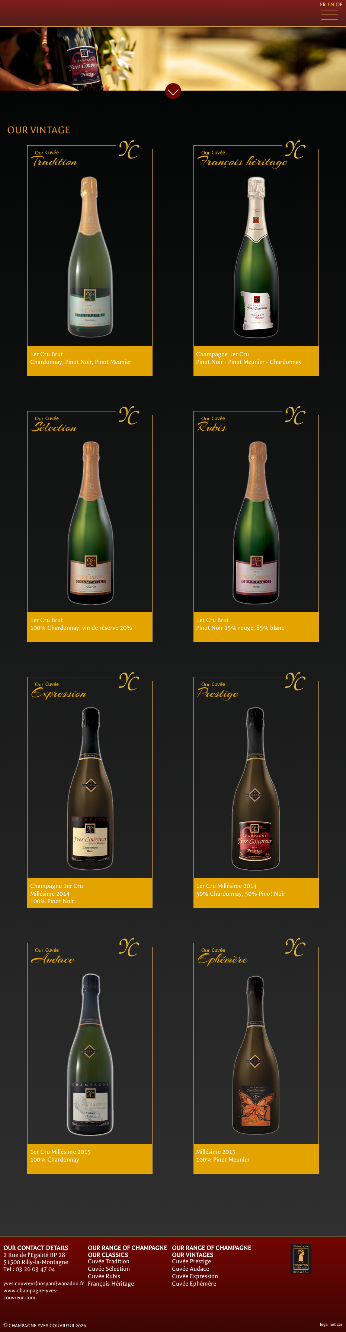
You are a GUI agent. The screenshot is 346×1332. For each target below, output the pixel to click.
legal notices (331, 1324)
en (330, 4)
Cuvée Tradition (108, 1261)
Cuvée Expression (195, 1276)
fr (323, 4)
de (339, 4)
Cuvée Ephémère (194, 1283)
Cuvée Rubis (104, 1276)
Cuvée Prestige (191, 1261)
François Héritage (111, 1283)
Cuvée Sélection (109, 1268)
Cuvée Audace (190, 1268)
